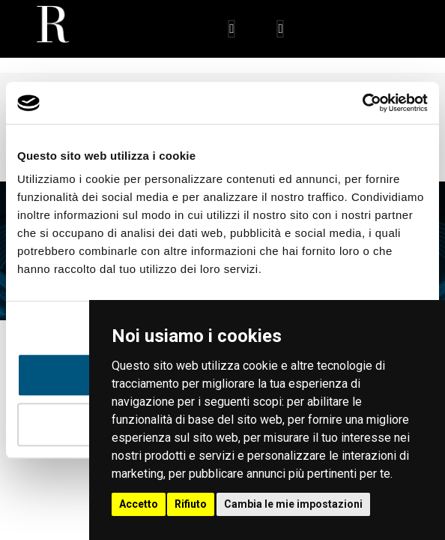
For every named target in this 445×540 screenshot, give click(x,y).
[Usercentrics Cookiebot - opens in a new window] (362, 102)
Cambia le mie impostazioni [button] (293, 504)
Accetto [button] (138, 504)
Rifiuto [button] (191, 504)
